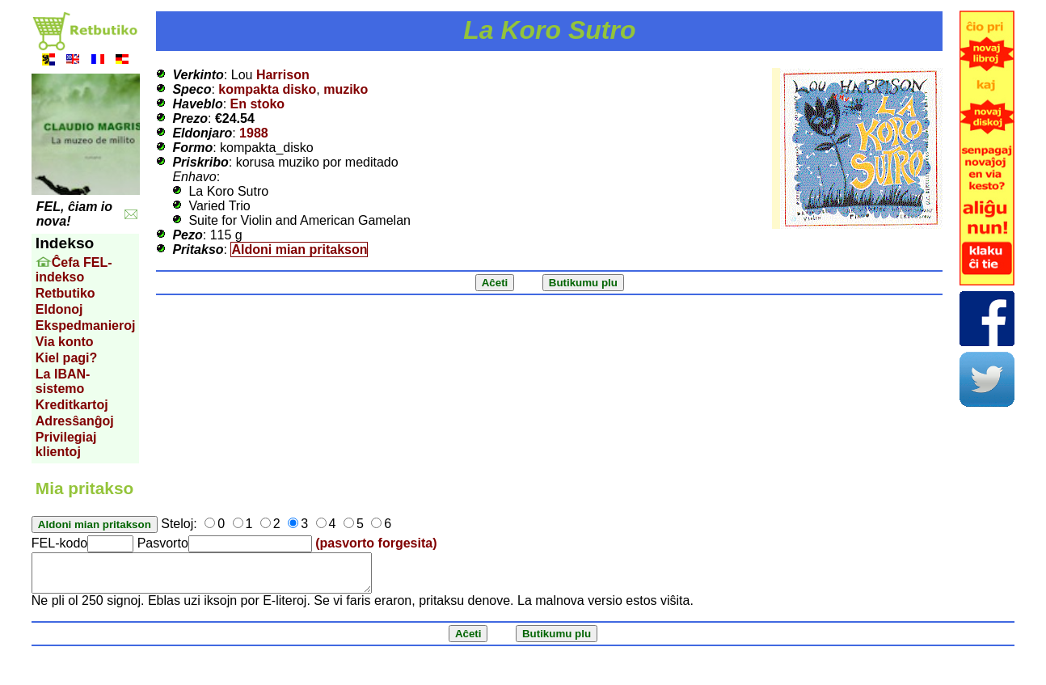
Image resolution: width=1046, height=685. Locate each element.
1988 (253, 133)
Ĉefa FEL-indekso (74, 270)
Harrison (283, 75)
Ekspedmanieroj (86, 325)
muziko (345, 89)
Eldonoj (59, 309)
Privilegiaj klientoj (66, 444)
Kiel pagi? (66, 358)
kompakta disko (267, 89)
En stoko (257, 104)
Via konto (65, 342)
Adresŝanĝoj (75, 421)
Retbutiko (65, 293)
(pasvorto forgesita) (376, 543)
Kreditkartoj (72, 405)
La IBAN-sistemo (63, 381)
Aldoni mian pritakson (299, 249)
